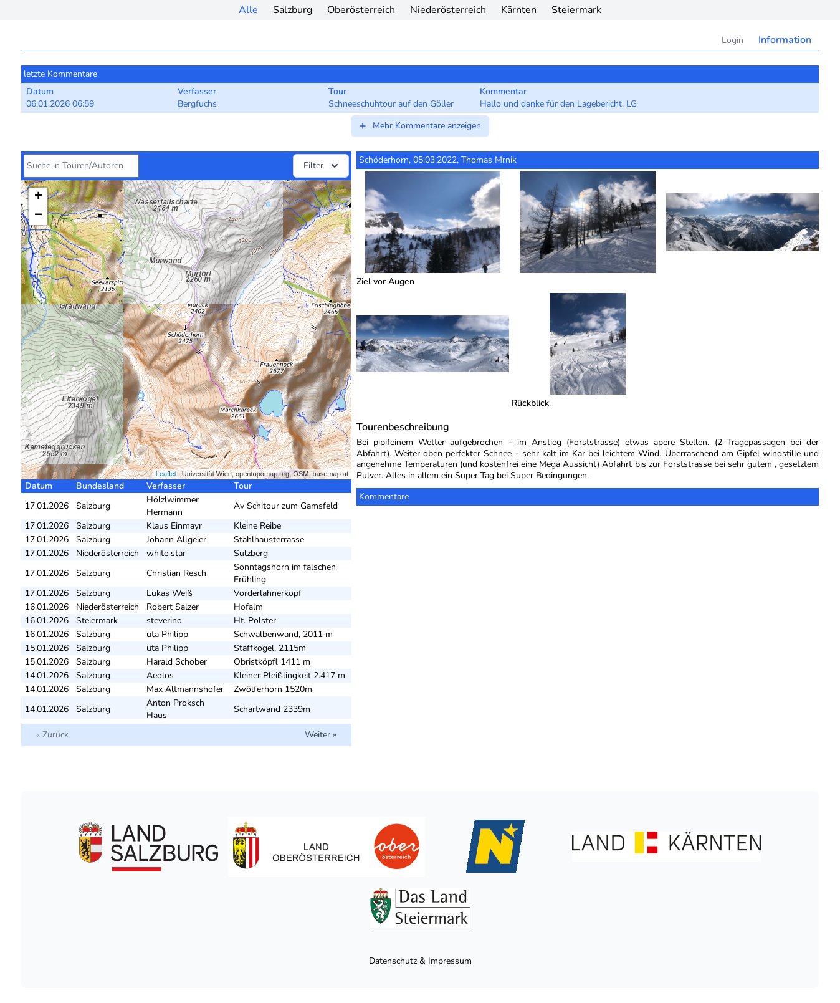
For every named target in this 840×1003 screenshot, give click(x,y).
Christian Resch (176, 573)
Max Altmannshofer (185, 689)
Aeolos (160, 675)
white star (166, 553)
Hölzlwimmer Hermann (172, 506)
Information (784, 40)
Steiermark (576, 10)
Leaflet (166, 474)
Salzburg (292, 10)
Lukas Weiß (169, 593)
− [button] (38, 215)
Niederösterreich (448, 10)
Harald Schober (176, 662)
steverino (164, 620)
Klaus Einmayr (174, 526)
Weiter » (320, 735)
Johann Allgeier (176, 539)
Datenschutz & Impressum (420, 961)
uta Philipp (167, 634)
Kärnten (519, 10)
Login (732, 40)
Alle (248, 10)
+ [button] (38, 197)
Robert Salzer (172, 607)
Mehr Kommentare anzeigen (419, 126)
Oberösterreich (361, 10)
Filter (322, 166)
